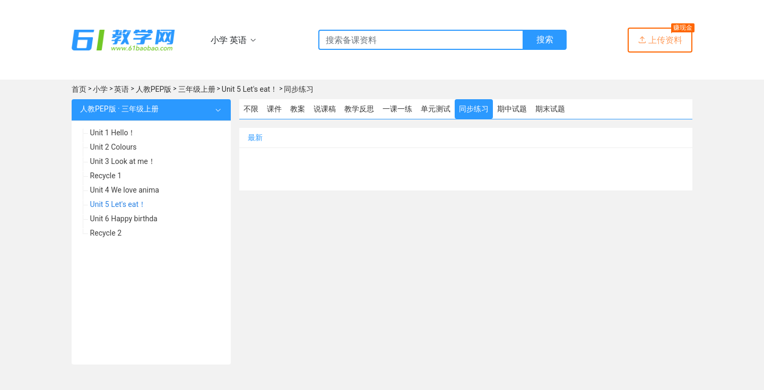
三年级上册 (196, 89)
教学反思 (359, 109)
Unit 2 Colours (113, 147)
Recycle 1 (105, 175)
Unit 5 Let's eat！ (249, 89)
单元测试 (435, 109)
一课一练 (397, 109)
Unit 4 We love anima (124, 190)
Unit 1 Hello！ (113, 132)
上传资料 (660, 40)
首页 (79, 89)
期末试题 (550, 109)
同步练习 (299, 89)
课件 (274, 109)
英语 (121, 89)
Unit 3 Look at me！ (122, 161)
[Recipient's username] (421, 40)
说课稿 (325, 109)
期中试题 (512, 109)
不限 (251, 109)
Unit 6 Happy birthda (124, 218)
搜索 (544, 39)
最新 (255, 137)
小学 (100, 89)
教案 (297, 109)
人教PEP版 (154, 89)
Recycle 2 (105, 233)
